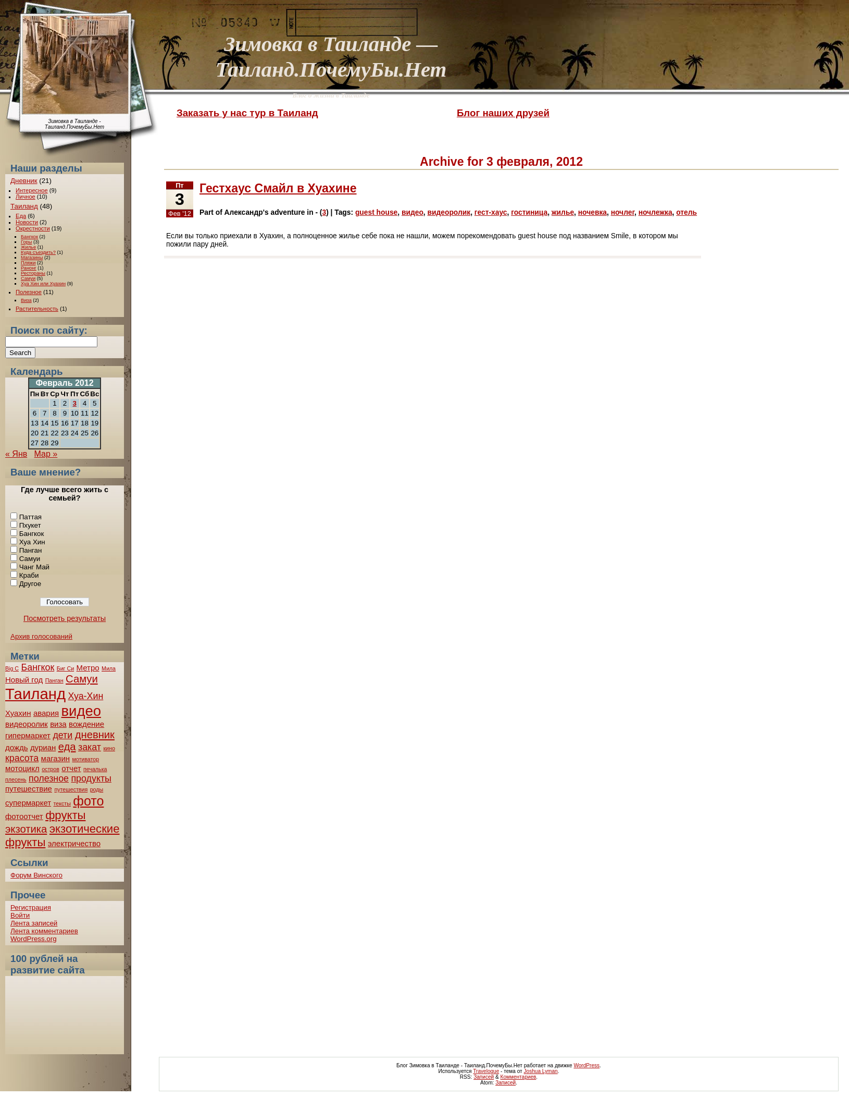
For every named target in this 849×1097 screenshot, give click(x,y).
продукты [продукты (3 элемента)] (91, 778)
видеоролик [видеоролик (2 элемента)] (26, 724)
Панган (30, 550)
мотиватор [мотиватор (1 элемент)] (85, 759)
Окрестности (33, 228)
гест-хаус (491, 212)
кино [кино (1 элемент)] (109, 748)
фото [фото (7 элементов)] (88, 801)
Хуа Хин (32, 542)
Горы (26, 242)
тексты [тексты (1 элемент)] (62, 803)
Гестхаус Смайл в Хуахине (278, 188)
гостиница (529, 212)
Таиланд (24, 206)
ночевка (592, 212)
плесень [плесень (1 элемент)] (16, 779)
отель (686, 212)
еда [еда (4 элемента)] (67, 746)
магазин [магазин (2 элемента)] (55, 758)
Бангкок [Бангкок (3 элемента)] (38, 667)
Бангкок (29, 236)
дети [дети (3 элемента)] (62, 735)
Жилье (28, 247)
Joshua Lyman (541, 1071)
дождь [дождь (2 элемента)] (16, 747)
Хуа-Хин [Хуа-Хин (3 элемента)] (85, 696)
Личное (25, 196)
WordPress (586, 1065)
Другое (30, 584)
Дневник (24, 181)
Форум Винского (36, 875)
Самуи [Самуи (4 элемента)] (82, 679)
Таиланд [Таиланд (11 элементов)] (35, 693)
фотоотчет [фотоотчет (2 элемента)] (24, 816)
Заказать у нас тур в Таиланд (247, 112)
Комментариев (518, 1077)
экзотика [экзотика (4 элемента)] (26, 829)
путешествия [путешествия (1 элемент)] (71, 789)
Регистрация (30, 907)
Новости (27, 222)
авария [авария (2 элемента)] (46, 713)
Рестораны (33, 273)
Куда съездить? (38, 252)
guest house (376, 212)
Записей (483, 1077)
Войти (20, 915)
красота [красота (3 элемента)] (22, 758)
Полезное (29, 292)
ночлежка (655, 212)
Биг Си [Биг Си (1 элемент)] (65, 668)
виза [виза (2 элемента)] (58, 724)
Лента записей (33, 923)
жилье (563, 212)
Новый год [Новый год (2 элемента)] (24, 679)
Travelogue (486, 1071)
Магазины (32, 257)
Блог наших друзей (503, 112)
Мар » (46, 453)
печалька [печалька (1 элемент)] (95, 769)
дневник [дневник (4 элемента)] (95, 734)
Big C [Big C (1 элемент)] (12, 668)
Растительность (37, 309)
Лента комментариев (44, 931)
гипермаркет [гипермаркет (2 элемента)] (28, 735)
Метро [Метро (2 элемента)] (88, 667)
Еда (21, 216)
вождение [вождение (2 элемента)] (86, 724)
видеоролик (449, 212)
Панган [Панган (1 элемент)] (54, 680)
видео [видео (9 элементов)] (81, 711)
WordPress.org (33, 939)
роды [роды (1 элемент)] (97, 789)
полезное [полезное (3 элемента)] (49, 778)
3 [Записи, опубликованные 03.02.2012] (74, 403)
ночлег (622, 212)
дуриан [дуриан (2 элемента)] (43, 747)
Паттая (30, 517)
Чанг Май (34, 567)
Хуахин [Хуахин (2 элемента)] (18, 713)
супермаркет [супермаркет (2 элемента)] (28, 802)
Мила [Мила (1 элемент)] (109, 668)
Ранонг (28, 268)
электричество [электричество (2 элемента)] (74, 843)
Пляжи (28, 262)
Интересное (32, 190)
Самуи (28, 278)
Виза (26, 300)
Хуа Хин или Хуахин (43, 283)
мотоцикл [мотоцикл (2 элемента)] (22, 768)
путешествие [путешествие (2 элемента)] (28, 788)
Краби (29, 575)
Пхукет (30, 525)
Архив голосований (41, 636)
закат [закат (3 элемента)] (89, 747)
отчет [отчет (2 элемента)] (71, 768)
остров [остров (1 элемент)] (50, 769)
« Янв (16, 453)
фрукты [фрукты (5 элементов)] (65, 815)
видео (412, 212)
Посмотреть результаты (64, 618)
